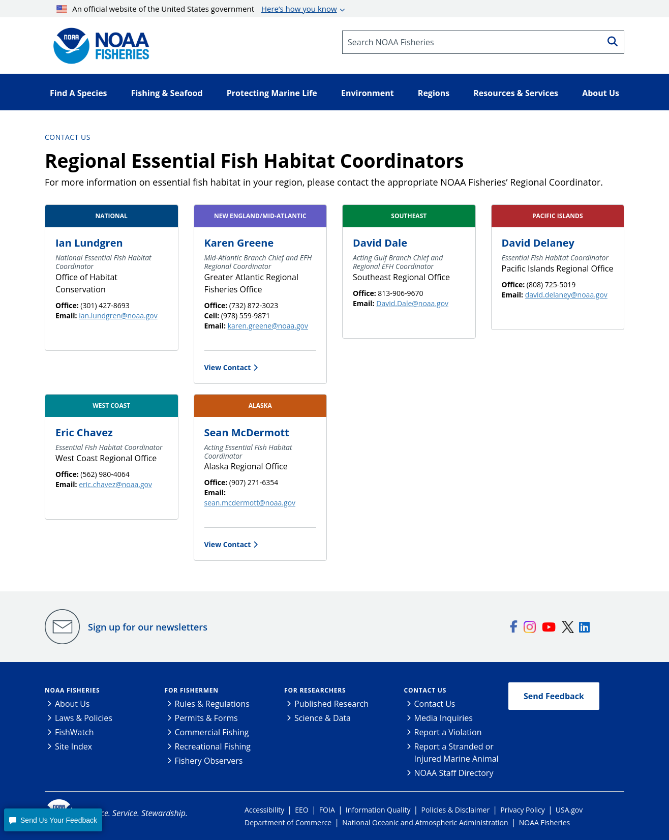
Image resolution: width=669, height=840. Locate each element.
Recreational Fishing (213, 746)
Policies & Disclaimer (455, 810)
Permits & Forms (206, 718)
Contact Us (67, 137)
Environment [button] (367, 93)
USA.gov (569, 810)
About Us (72, 703)
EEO (301, 810)
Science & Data (322, 718)
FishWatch (74, 732)
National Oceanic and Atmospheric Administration (425, 822)
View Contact (227, 367)
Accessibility (264, 810)
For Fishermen (192, 690)
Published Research (331, 703)
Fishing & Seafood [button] (167, 93)
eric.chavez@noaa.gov (115, 484)
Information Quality (378, 810)
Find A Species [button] (78, 93)
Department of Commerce (288, 822)
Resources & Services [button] (515, 93)
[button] (53, 819)
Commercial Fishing (212, 732)
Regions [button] (433, 93)
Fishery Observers (209, 760)
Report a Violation (448, 732)
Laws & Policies (83, 718)
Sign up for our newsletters (147, 627)
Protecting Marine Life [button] (272, 93)
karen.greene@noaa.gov (268, 326)
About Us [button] (600, 93)
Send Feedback (554, 696)
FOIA (327, 810)
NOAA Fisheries (72, 690)
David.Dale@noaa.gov (412, 303)
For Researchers (315, 690)
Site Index (73, 746)
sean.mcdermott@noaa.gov (250, 502)
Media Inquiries (443, 718)
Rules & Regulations (212, 703)
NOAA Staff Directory (454, 772)
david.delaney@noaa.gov (566, 294)
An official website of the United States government (196, 9)
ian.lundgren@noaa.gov (118, 315)
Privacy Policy (522, 810)
